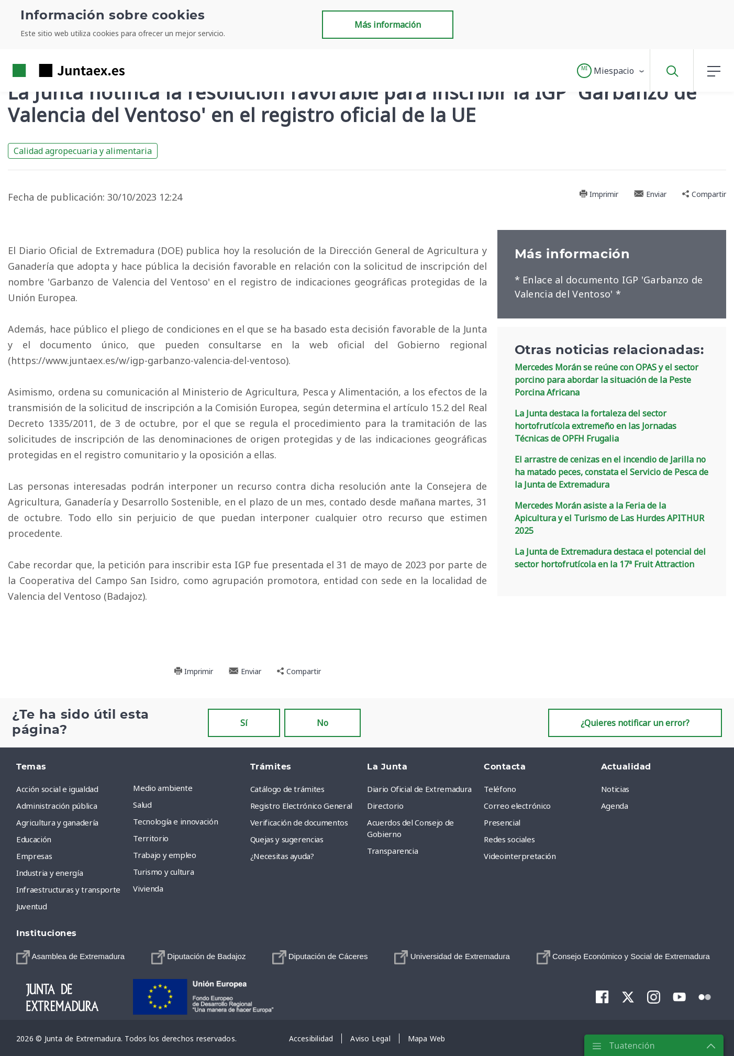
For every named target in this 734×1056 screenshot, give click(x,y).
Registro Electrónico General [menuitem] (301, 805)
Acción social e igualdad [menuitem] (57, 789)
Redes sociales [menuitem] (509, 839)
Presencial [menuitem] (502, 822)
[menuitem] (70, 957)
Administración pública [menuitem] (56, 805)
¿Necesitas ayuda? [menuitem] (282, 856)
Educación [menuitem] (33, 839)
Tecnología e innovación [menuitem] (175, 821)
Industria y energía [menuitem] (49, 872)
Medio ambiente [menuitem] (162, 788)
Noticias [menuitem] (615, 789)
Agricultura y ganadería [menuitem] (57, 822)
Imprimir (598, 194)
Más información (387, 24)
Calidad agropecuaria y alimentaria (83, 151)
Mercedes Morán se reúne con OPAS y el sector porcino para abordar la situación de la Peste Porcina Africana (606, 379)
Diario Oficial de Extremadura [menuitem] (419, 789)
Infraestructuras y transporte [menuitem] (68, 889)
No (322, 723)
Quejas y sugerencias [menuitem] (287, 839)
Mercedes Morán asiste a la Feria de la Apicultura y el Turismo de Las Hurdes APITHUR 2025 (609, 518)
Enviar (650, 194)
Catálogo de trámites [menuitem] (287, 789)
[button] (611, 70)
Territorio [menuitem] (151, 838)
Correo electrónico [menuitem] (517, 805)
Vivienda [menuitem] (148, 888)
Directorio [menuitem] (385, 805)
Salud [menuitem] (142, 804)
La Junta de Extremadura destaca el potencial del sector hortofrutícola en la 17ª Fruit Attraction (610, 558)
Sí (244, 723)
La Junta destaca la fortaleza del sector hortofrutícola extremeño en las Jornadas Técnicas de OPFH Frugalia (595, 426)
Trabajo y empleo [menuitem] (164, 855)
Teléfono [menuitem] (500, 789)
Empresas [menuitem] (34, 856)
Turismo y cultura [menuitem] (163, 871)
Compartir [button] (704, 194)
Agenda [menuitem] (614, 805)
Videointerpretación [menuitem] (519, 856)
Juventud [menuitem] (31, 906)
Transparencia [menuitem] (392, 850)
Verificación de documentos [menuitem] (299, 822)
